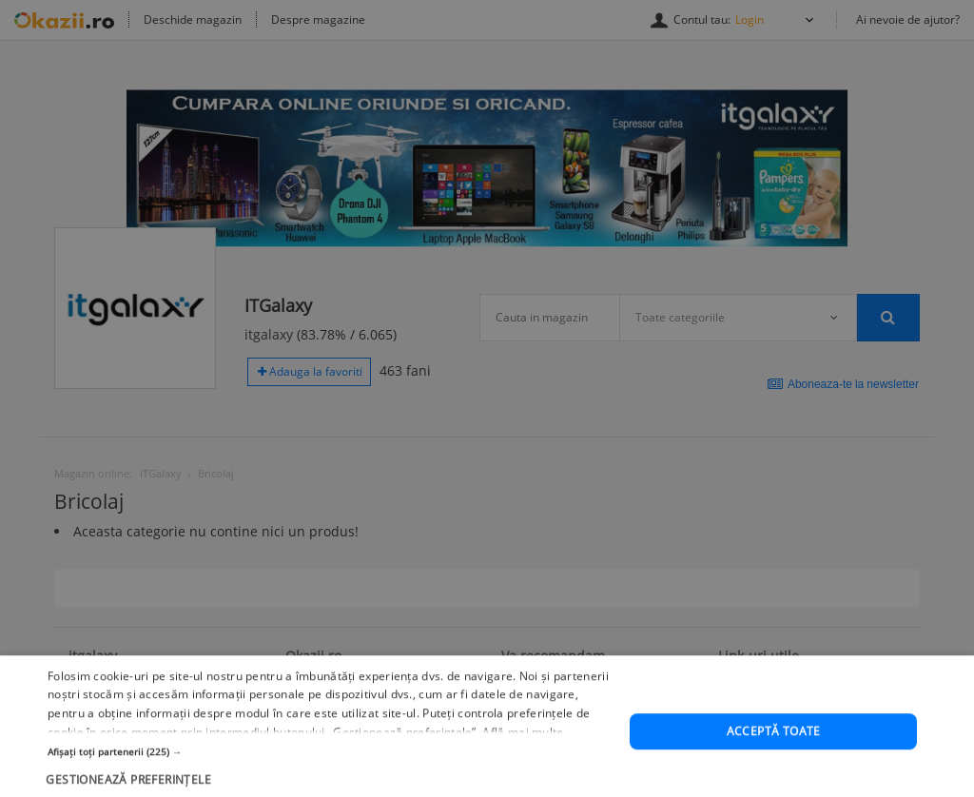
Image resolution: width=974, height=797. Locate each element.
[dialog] (487, 398)
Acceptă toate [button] (774, 755)
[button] (330, 774)
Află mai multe (522, 755)
